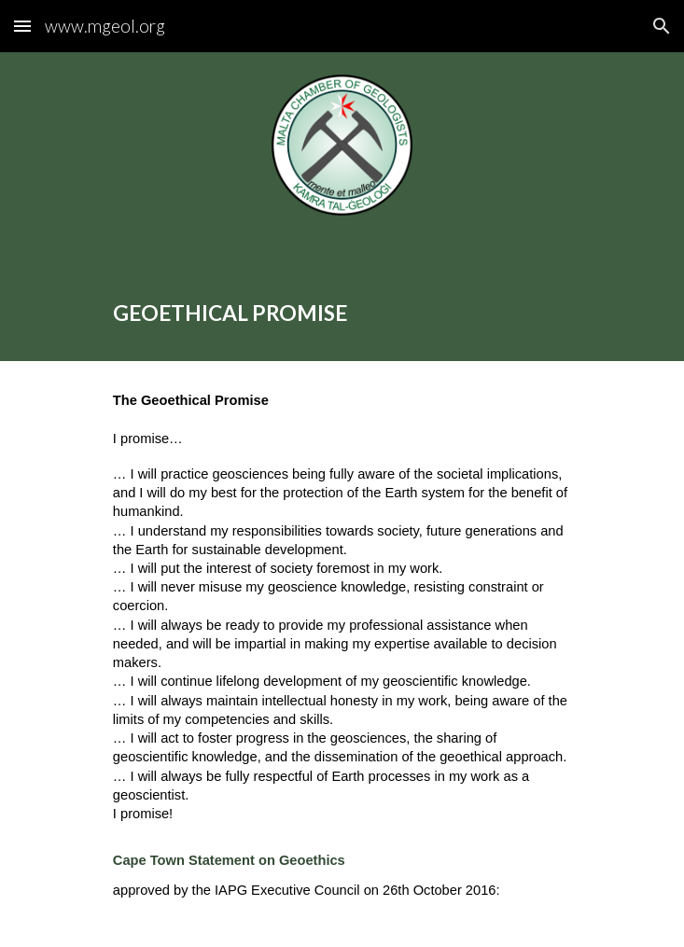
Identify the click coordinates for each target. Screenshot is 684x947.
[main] (342, 299)
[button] (22, 25)
